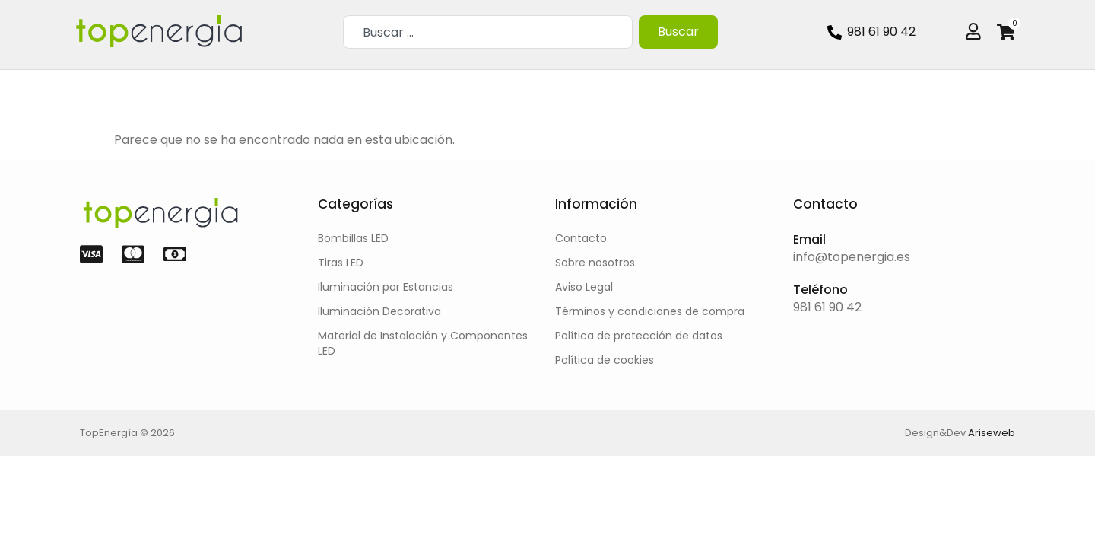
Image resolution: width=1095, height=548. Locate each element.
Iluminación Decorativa (379, 311)
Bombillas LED (353, 238)
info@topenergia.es (851, 257)
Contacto (581, 238)
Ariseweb (991, 432)
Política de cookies (604, 360)
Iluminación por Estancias (385, 287)
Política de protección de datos (638, 335)
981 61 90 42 (827, 307)
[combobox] (487, 32)
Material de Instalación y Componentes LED (423, 343)
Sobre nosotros (595, 262)
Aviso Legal (584, 287)
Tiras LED (340, 262)
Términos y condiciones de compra (649, 311)
